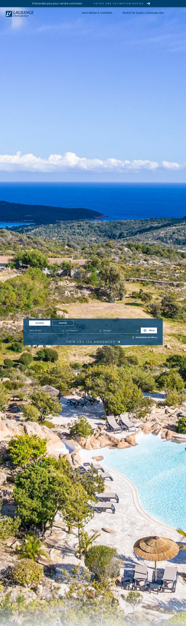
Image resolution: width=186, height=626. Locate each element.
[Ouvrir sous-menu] (114, 13)
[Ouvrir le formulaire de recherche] (149, 330)
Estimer (63, 323)
